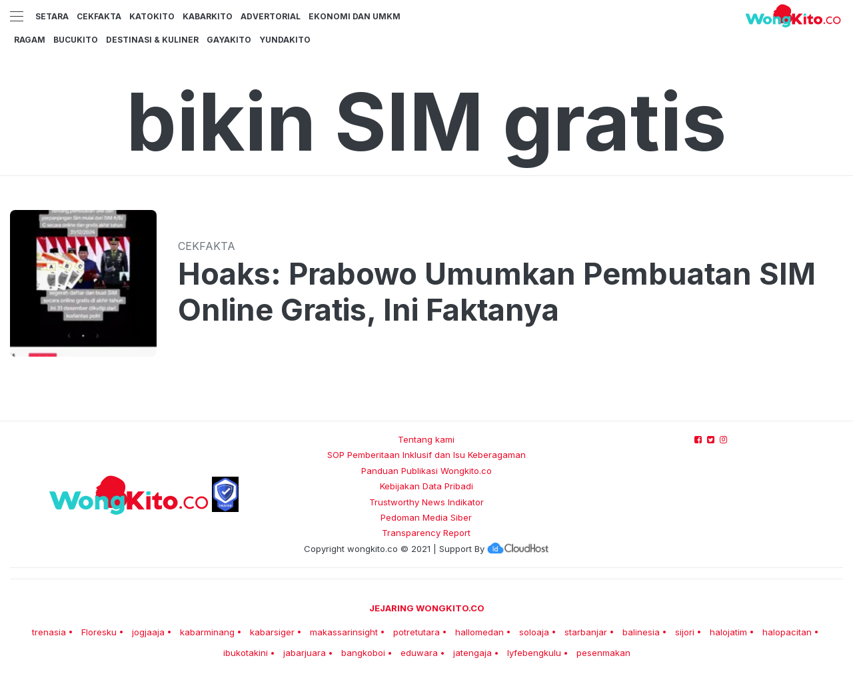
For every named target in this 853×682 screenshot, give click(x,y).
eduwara (419, 652)
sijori (684, 632)
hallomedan (479, 632)
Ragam (29, 40)
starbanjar (585, 632)
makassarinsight (344, 632)
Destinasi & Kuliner (152, 40)
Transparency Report (426, 532)
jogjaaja (148, 632)
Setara (52, 16)
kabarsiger (272, 632)
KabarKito (208, 16)
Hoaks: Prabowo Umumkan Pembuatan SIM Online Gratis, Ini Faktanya (497, 292)
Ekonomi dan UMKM (355, 16)
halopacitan (787, 632)
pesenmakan (603, 652)
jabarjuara (304, 652)
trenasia (49, 632)
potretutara (416, 632)
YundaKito (285, 40)
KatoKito (152, 16)
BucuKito (75, 40)
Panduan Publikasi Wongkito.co (426, 470)
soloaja (534, 632)
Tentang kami (426, 439)
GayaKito (229, 40)
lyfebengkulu (534, 652)
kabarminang (207, 632)
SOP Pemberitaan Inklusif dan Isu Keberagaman (426, 454)
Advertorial (271, 16)
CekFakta (99, 16)
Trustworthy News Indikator (426, 502)
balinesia (641, 632)
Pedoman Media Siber (426, 517)
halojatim (728, 632)
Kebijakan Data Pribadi (426, 486)
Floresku (99, 632)
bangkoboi (363, 652)
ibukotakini (245, 652)
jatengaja (472, 652)
